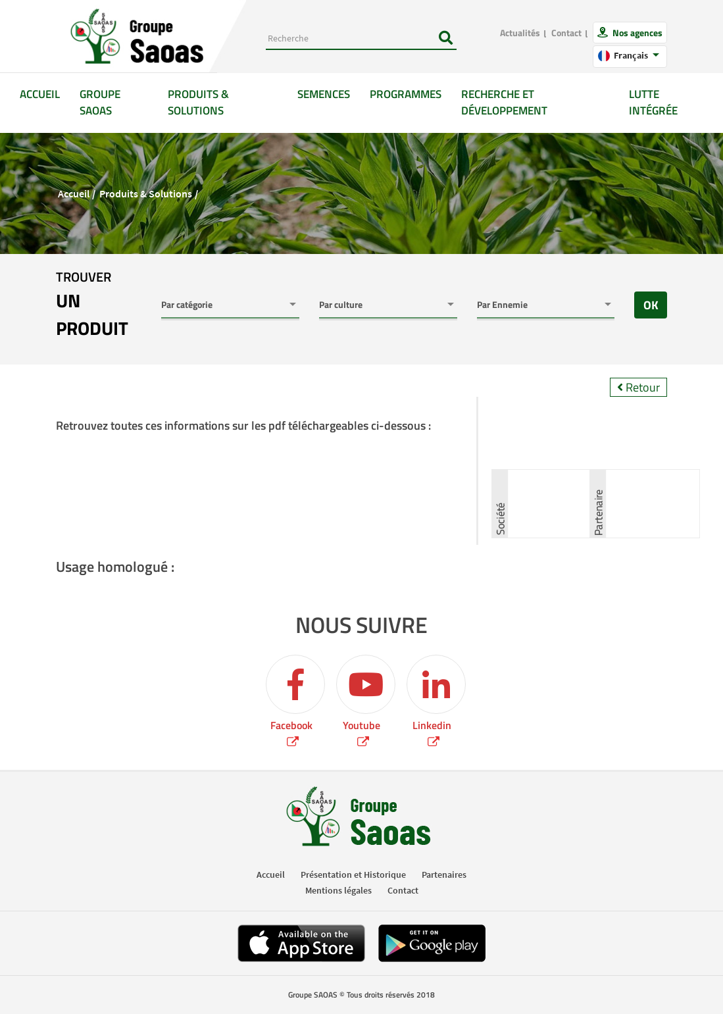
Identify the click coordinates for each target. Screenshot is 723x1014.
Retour (638, 387)
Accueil (45, 94)
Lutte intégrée (653, 103)
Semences (323, 94)
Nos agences (636, 32)
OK (651, 305)
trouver (98, 304)
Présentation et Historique (353, 874)
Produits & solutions (198, 103)
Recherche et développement (504, 103)
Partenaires (444, 874)
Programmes (405, 94)
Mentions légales (338, 890)
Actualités (520, 32)
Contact (566, 32)
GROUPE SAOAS (100, 103)
